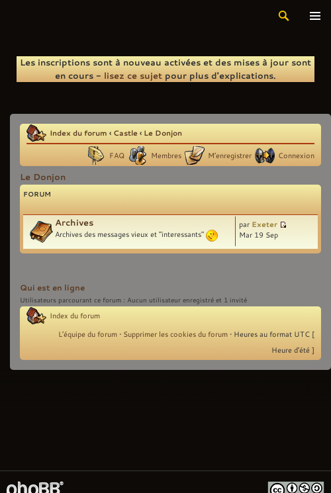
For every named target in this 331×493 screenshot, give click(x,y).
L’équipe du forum (87, 334)
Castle (125, 133)
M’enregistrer (230, 155)
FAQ (116, 155)
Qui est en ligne (52, 287)
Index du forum (78, 133)
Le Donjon (163, 133)
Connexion (296, 155)
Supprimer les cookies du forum (175, 334)
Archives (74, 222)
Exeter (264, 224)
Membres (166, 155)
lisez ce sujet (133, 75)
